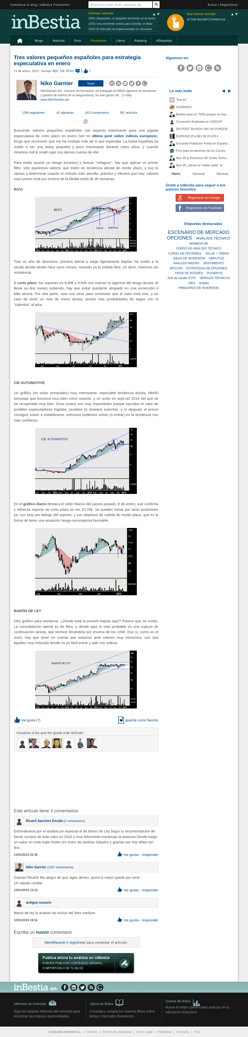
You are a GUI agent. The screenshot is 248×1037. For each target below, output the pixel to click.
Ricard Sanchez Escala (44, 821)
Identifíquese (55, 942)
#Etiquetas (164, 40)
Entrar (212, 5)
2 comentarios (74, 821)
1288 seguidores (33, 112)
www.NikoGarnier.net (54, 99)
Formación (98, 40)
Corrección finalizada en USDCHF (199, 121)
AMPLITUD (216, 258)
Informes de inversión (35, 1002)
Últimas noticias (101, 13)
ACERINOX (184, 107)
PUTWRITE (215, 273)
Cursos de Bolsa (183, 1002)
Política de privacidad (117, 1032)
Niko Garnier (56, 83)
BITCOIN (176, 268)
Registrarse (229, 5)
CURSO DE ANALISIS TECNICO (198, 248)
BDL (55, 71)
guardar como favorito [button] (138, 720)
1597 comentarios (60, 867)
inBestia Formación (55, 5)
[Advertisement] (91, 779)
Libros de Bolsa (106, 1002)
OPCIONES (179, 237)
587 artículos (128, 112)
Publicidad (164, 1032)
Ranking (140, 40)
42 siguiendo (65, 112)
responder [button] (150, 855)
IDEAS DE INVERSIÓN (189, 258)
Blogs (39, 40)
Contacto (183, 1032)
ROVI (69, 71)
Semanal (199, 173)
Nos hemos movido (201, 14)
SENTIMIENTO (213, 263)
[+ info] (126, 95)
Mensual (222, 173)
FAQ (197, 1032)
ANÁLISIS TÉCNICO (213, 238)
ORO (191, 283)
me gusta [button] (25, 720)
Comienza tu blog (23, 5)
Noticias (59, 40)
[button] (91, 83)
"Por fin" (181, 100)
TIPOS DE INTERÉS (189, 273)
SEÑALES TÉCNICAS (215, 278)
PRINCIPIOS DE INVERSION (198, 288)
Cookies (91, 1032)
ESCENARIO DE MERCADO (198, 232)
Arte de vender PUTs (182, 278)
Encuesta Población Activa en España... (203, 143)
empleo (204, 283)
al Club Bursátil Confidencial (206, 19)
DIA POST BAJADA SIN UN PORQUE (202, 129)
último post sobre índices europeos (124, 136)
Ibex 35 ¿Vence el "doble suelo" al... (200, 165)
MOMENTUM (199, 243)
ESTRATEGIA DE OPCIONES (206, 268)
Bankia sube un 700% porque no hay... (202, 114)
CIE (62, 71)
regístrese (77, 942)
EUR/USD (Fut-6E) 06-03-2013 (197, 136)
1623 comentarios (97, 112)
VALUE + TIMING (217, 253)
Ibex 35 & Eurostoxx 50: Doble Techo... (202, 158)
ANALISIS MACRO (186, 263)
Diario (176, 173)
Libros (120, 40)
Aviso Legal (144, 1032)
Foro (77, 40)
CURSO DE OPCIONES (184, 253)
